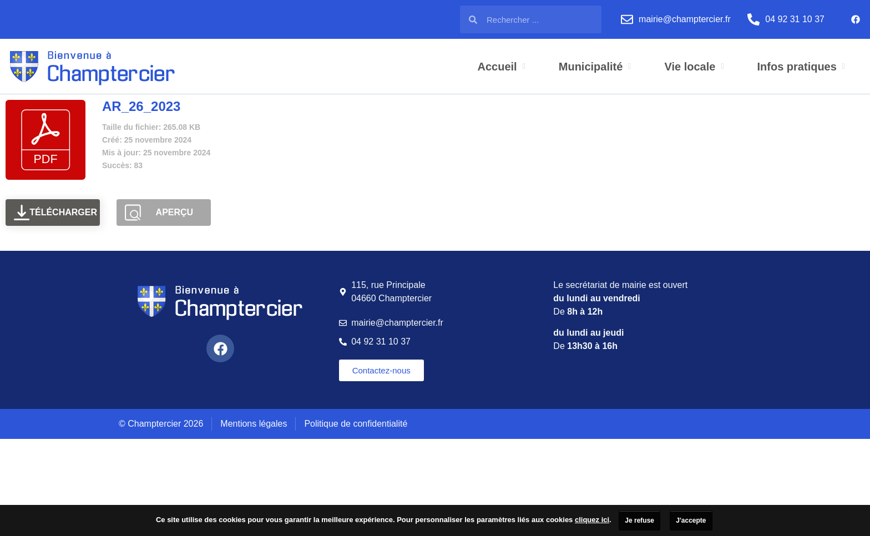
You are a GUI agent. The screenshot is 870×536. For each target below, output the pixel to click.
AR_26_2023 (141, 106)
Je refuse (639, 520)
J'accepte (691, 520)
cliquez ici (592, 519)
